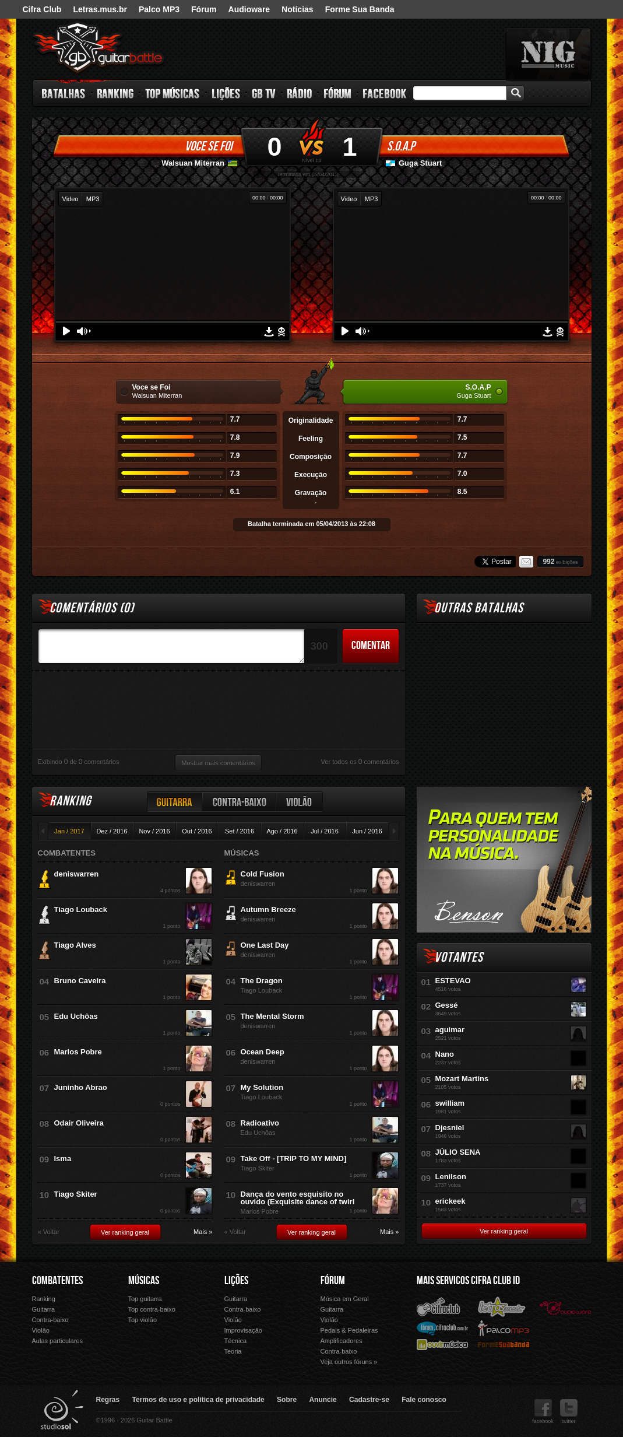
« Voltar (48, 1232)
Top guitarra (145, 1298)
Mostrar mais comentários (218, 762)
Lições (226, 93)
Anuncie (322, 1400)
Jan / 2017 (69, 831)
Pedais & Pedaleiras (349, 1330)
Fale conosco (424, 1400)
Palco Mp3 (503, 1327)
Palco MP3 (159, 9)
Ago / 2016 (281, 831)
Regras (108, 1400)
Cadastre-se (369, 1400)
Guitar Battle (98, 48)
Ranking (115, 93)
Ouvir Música (442, 1344)
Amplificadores (341, 1340)
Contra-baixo (239, 801)
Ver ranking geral (125, 1232)
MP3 (93, 198)
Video (70, 198)
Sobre (287, 1400)
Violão (299, 801)
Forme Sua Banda (360, 9)
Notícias (297, 9)
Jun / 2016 (367, 831)
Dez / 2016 (111, 831)
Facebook (384, 93)
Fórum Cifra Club (442, 1328)
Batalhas (64, 93)
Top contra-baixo (151, 1309)
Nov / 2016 (154, 831)
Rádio (299, 93)
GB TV (264, 93)
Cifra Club (42, 9)
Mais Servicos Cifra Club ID (468, 1281)
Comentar (370, 646)
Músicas (143, 1281)
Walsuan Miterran (192, 163)
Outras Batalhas (478, 608)
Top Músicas (172, 93)
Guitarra (175, 801)
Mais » (202, 1232)
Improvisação (243, 1330)
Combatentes (57, 1281)
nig (548, 54)
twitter (569, 1411)
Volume (84, 331)
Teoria (233, 1351)
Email (526, 561)
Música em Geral (345, 1298)
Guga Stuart (420, 163)
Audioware (249, 9)
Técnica (235, 1340)
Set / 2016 (239, 831)
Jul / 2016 (325, 831)
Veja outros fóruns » (349, 1361)
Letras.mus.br (100, 9)
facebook (543, 1411)
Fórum (204, 9)
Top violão (142, 1319)
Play (66, 331)
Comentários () (92, 608)
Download (269, 332)
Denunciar (281, 332)
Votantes (458, 957)
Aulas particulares (57, 1340)
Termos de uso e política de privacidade (198, 1400)
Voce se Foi (208, 146)
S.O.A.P (401, 146)
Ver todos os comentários (360, 761)
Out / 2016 (197, 831)
